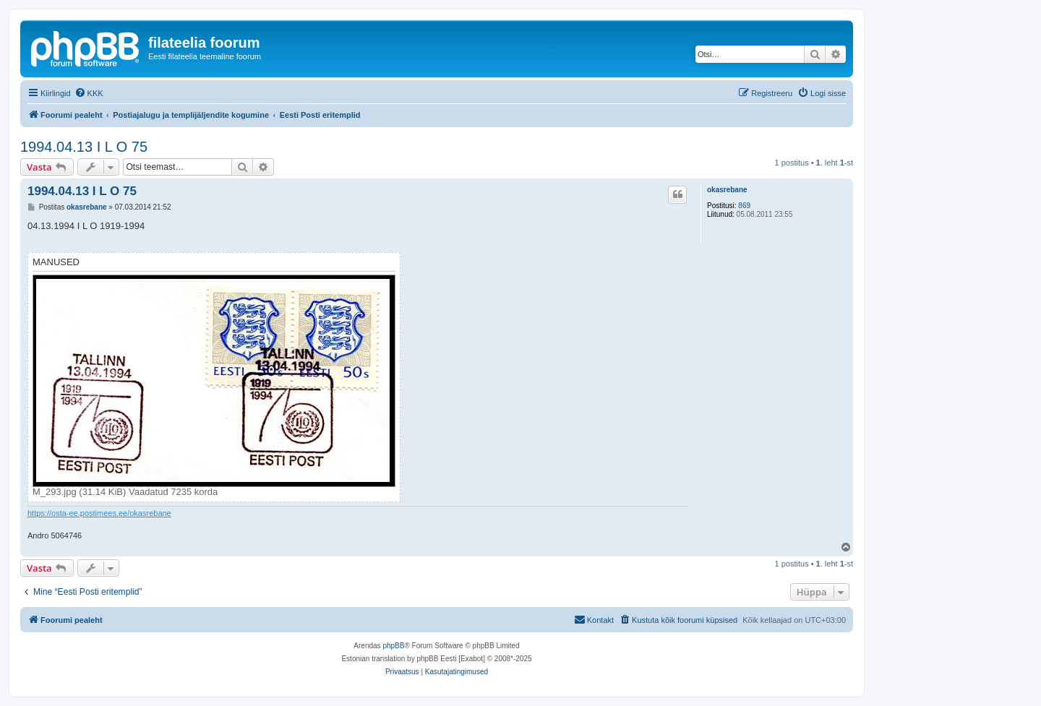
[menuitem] (88, 93)
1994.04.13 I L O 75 (83, 147)
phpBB (393, 646)
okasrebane (727, 190)
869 (744, 206)
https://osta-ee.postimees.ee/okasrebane (99, 513)
